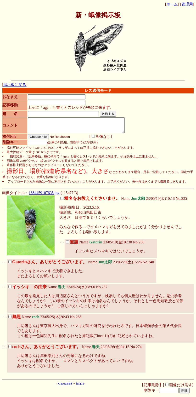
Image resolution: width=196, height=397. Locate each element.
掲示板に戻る (14, 85)
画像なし (98, 139)
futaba (80, 386)
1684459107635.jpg (44, 196)
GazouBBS (65, 386)
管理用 (187, 4)
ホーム (172, 4)
